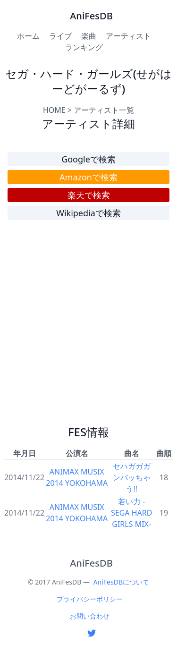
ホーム (28, 36)
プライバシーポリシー (90, 598)
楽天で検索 (88, 195)
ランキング (84, 47)
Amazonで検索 (88, 177)
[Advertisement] (88, 326)
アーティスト (128, 36)
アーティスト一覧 (104, 110)
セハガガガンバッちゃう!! (132, 477)
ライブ (60, 36)
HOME (54, 110)
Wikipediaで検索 (88, 213)
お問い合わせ (90, 615)
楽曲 (88, 36)
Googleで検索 (88, 159)
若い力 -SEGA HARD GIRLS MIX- (131, 512)
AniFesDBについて (121, 581)
